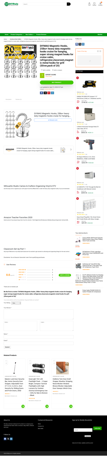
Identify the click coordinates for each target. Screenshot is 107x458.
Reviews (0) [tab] (19, 99)
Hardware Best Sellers (15, 39)
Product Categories (16, 34)
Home (6, 34)
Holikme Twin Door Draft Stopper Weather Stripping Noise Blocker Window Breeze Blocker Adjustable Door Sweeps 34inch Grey (62, 386)
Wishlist (100, 34)
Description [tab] (8, 99)
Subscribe (97, 430)
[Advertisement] (53, 20)
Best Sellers (29, 34)
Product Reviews (41, 34)
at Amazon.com (52, 120)
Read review (48, 76)
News (39, 426)
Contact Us (41, 428)
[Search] (69, 4)
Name (6, 334)
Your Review (7, 308)
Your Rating (7, 303)
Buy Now (23, 409)
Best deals (40, 430)
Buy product (49, 82)
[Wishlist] (94, 3)
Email (6, 340)
